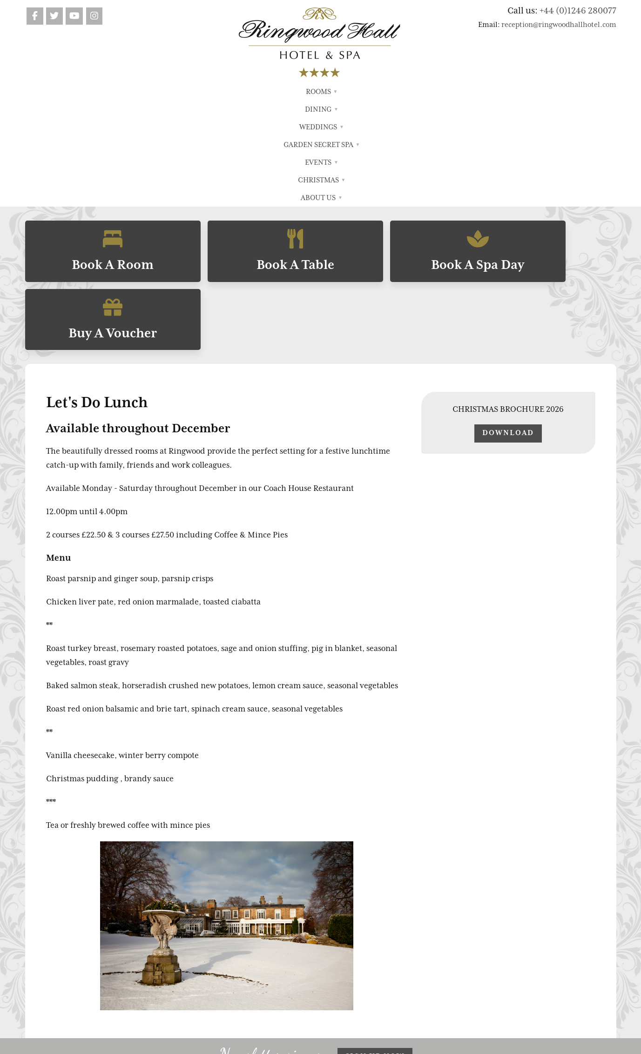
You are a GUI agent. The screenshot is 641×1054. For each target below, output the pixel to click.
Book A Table (246, 143)
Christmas (416, 91)
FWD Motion (354, 1042)
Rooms (174, 91)
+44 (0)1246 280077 (578, 10)
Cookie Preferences (448, 973)
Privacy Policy (429, 937)
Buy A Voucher (544, 143)
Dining (209, 91)
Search (418, 949)
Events (372, 91)
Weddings (251, 91)
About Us (464, 91)
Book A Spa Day (395, 143)
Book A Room (96, 143)
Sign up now (375, 879)
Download (508, 255)
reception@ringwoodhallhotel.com (558, 24)
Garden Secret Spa (315, 91)
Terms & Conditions (439, 924)
